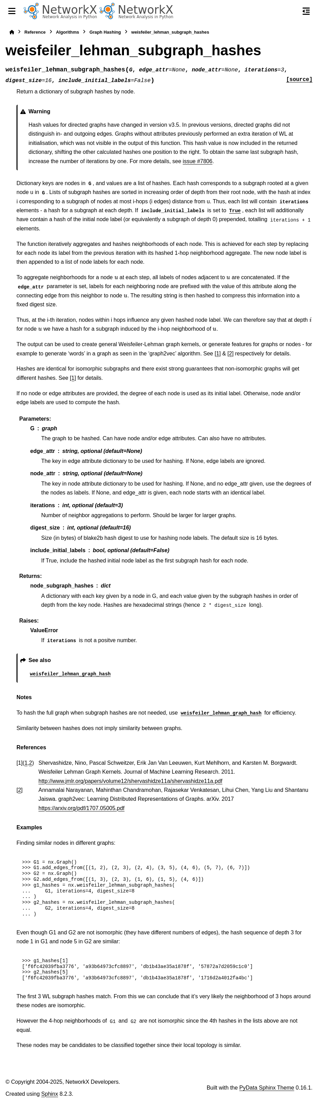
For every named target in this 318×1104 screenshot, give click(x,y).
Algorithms (67, 32)
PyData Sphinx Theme (266, 1088)
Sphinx (49, 1094)
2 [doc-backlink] (30, 763)
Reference (35, 32)
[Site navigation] (11, 11)
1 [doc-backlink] (25, 763)
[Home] (11, 32)
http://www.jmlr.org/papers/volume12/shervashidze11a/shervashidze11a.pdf (130, 781)
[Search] (291, 11)
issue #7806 (197, 161)
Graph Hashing (105, 32)
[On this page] (306, 11)
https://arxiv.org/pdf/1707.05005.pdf (81, 808)
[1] (218, 353)
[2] (230, 353)
